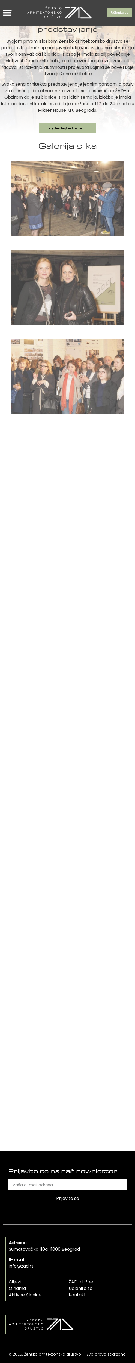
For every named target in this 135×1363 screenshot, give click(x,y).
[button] (7, 12)
